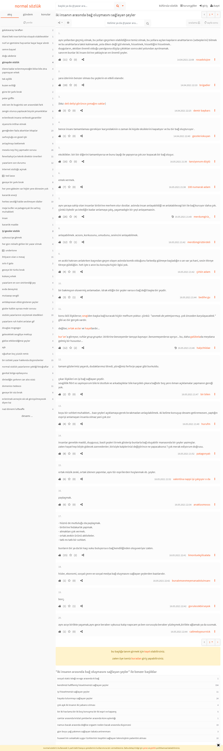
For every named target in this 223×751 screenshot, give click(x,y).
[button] (169, 6)
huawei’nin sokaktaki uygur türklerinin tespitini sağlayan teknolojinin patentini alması (101, 738)
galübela (195, 336)
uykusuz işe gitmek (12, 237)
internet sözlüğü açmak (14, 169)
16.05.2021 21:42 (177, 242)
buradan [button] (136, 658)
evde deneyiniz (10, 289)
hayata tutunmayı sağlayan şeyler (75, 698)
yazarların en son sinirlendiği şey (19, 282)
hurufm (205, 424)
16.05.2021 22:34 (183, 504)
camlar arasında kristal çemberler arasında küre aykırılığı (86, 718)
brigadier (204, 85)
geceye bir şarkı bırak (13, 182)
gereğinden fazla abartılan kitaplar (20, 130)
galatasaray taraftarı (12, 30)
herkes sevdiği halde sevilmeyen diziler (22, 201)
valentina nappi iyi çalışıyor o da (191, 479)
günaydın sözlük (10, 62)
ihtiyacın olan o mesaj (13, 256)
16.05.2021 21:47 (190, 394)
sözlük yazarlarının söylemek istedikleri (22, 315)
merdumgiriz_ (202, 216)
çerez (145, 748)
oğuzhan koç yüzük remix (15, 353)
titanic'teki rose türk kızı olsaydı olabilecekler (25, 36)
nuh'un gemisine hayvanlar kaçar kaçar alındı (25, 42)
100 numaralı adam (199, 187)
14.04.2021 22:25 (183, 110)
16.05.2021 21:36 (178, 161)
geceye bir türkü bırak (13, 269)
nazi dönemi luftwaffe (13, 409)
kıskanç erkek (9, 276)
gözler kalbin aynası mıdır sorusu (19, 308)
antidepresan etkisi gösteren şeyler (20, 302)
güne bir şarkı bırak (12, 91)
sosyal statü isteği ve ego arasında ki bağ (78, 678)
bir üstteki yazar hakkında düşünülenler (22, 360)
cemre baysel (9, 49)
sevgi (85, 315)
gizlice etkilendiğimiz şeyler (16, 340)
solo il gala (7, 263)
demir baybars (201, 110)
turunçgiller (188, 5)
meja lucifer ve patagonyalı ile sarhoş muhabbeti (21, 209)
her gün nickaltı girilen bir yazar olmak (22, 244)
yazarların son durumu (14, 162)
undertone (9, 250)
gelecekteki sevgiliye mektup (17, 334)
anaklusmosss (202, 504)
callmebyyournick (200, 631)
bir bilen (205, 394)
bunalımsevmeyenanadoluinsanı (191, 580)
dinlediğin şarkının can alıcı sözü (18, 379)
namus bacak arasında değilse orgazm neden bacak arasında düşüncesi (94, 724)
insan (5, 218)
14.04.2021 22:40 (182, 136)
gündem (28, 14)
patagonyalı (203, 453)
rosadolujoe (203, 59)
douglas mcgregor (11, 327)
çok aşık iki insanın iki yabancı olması (76, 705)
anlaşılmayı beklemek (13, 143)
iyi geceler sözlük (11, 231)
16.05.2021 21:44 (188, 297)
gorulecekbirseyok (199, 606)
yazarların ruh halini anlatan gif (18, 321)
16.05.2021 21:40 (183, 216)
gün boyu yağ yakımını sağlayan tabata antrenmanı (83, 731)
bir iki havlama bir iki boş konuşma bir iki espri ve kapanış (86, 711)
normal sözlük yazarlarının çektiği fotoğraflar (25, 366)
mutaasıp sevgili (10, 295)
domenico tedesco (11, 386)
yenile (28, 22)
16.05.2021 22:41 (177, 555)
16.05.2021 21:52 (186, 453)
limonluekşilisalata (199, 555)
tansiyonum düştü (199, 161)
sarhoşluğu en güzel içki (14, 137)
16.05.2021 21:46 (186, 348)
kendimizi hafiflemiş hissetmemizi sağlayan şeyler (83, 685)
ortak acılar (74, 328)
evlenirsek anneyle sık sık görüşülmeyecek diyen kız (24, 400)
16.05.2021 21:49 (191, 424)
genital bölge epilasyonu (15, 373)
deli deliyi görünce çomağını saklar (85, 103)
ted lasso (8, 175)
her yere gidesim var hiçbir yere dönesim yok (25, 188)
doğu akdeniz (9, 55)
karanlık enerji (9, 195)
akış (9, 14)
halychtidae (203, 348)
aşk (4, 347)
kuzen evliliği (9, 85)
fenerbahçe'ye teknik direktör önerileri (22, 156)
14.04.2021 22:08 (185, 59)
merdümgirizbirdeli (198, 242)
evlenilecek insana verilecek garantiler (21, 117)
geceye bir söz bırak (12, 392)
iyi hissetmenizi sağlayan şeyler (73, 691)
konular (46, 14)
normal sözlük (28, 6)
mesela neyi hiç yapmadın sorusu (19, 149)
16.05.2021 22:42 (161, 580)
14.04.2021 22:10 (189, 85)
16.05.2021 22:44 (179, 631)
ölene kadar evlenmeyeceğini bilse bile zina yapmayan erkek (24, 70)
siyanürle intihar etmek (14, 124)
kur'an (62, 336)
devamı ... (27, 416)
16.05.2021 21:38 (177, 187)
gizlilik (153, 748)
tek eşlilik (7, 78)
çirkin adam (203, 271)
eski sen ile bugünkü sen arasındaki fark (22, 104)
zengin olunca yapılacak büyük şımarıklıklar (24, 111)
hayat (88, 328)
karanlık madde (10, 224)
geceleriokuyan (201, 136)
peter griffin (8, 98)
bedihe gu (204, 297)
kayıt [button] (147, 651)
